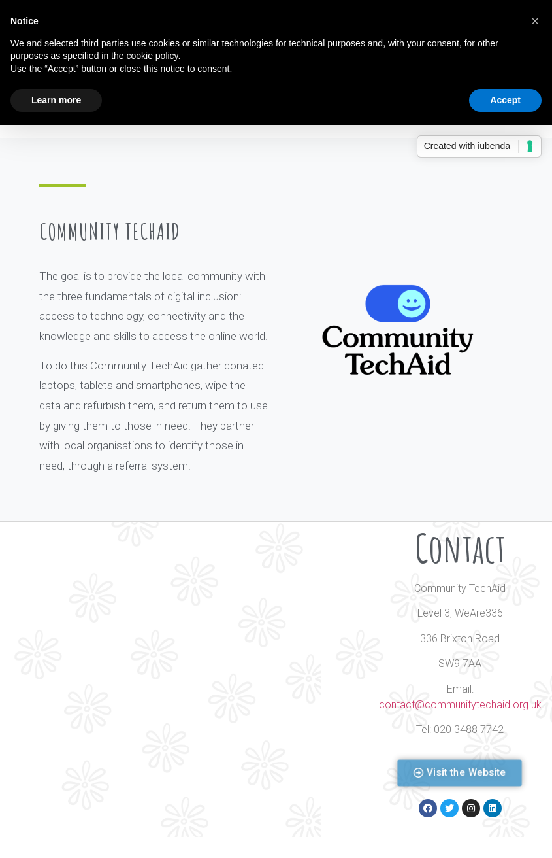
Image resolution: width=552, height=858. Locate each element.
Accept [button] (505, 100)
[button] (460, 773)
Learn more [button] (56, 100)
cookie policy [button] (152, 55)
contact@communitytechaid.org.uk (460, 704)
